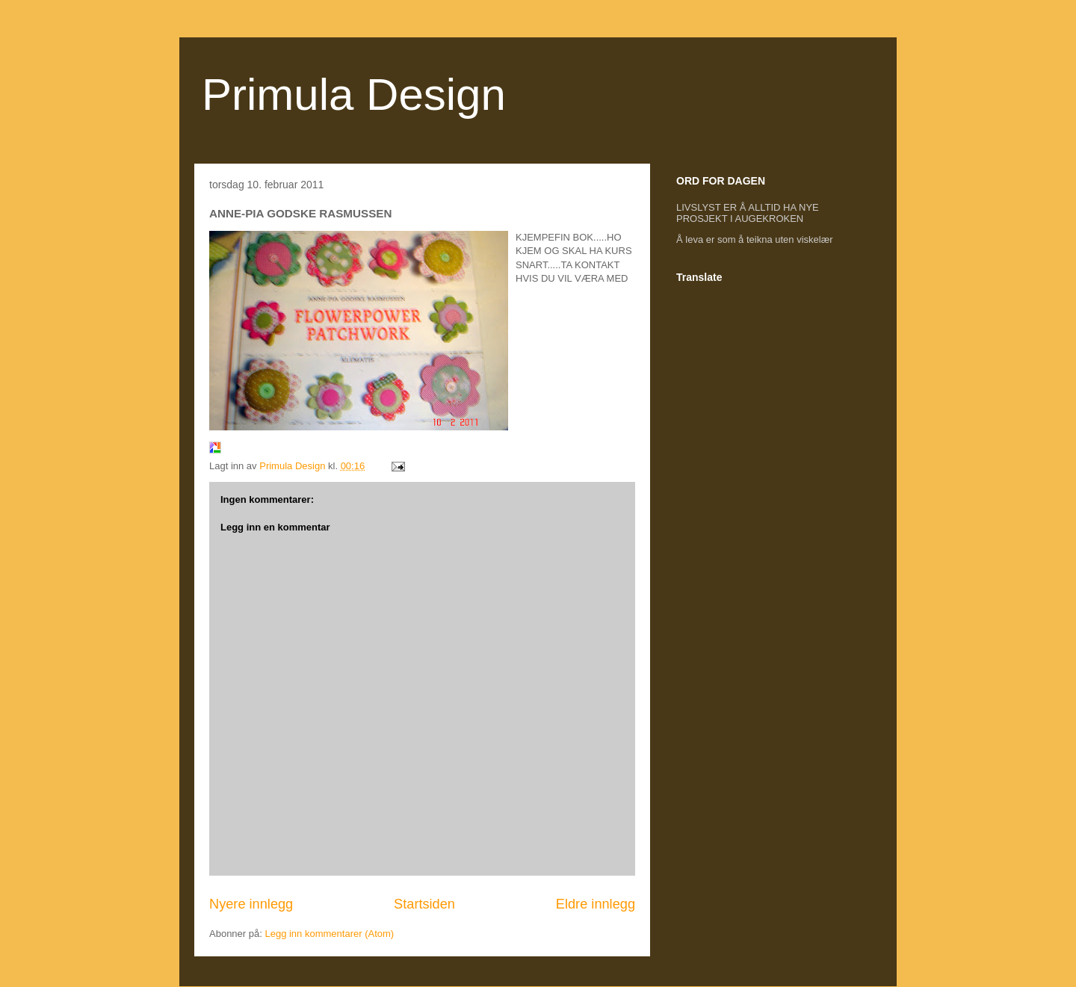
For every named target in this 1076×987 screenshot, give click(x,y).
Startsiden (424, 904)
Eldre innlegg (595, 904)
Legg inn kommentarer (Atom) (329, 933)
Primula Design (354, 94)
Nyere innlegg (251, 904)
